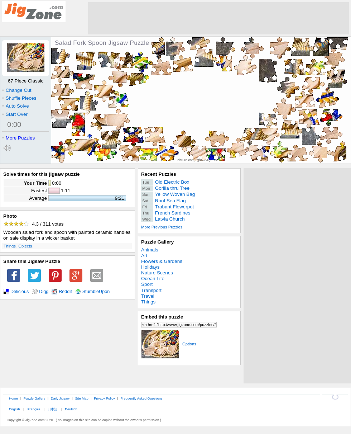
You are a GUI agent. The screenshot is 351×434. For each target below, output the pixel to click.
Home (13, 398)
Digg (43, 291)
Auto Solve (15, 106)
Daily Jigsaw (60, 398)
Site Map (81, 398)
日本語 (52, 409)
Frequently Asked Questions (141, 398)
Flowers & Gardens (161, 261)
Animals (149, 250)
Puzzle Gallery (157, 242)
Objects (25, 246)
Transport (151, 290)
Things (10, 246)
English (14, 409)
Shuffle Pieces (19, 98)
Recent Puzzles (158, 174)
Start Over (15, 114)
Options (168, 344)
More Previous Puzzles (161, 227)
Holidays (150, 267)
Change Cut (16, 90)
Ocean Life (152, 278)
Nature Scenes (157, 272)
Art (144, 255)
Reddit (65, 291)
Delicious (19, 291)
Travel (147, 296)
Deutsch (71, 409)
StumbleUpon (96, 291)
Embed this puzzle (162, 317)
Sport (147, 284)
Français (34, 409)
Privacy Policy (104, 398)
